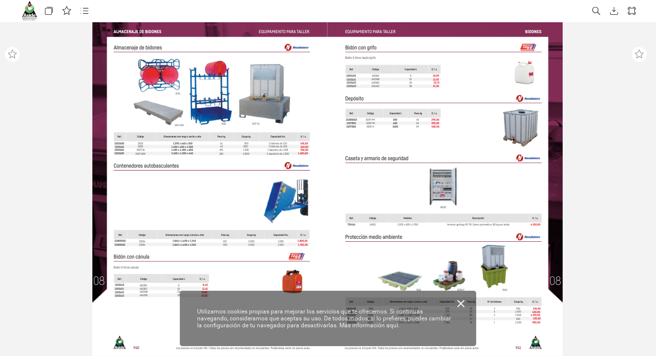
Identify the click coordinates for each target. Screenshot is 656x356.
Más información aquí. (369, 325)
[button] (49, 11)
